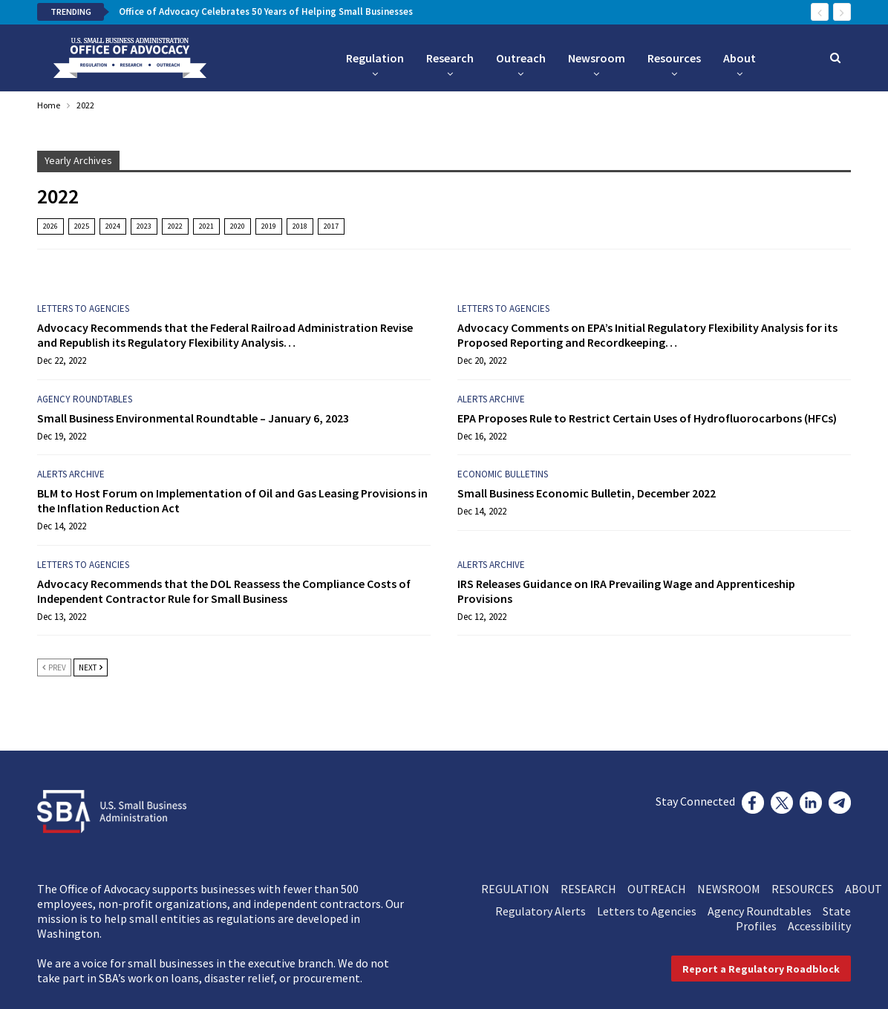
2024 (112, 226)
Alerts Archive (491, 399)
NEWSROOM (734, 888)
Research (450, 57)
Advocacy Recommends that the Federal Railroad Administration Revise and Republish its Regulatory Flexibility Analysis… (225, 335)
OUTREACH (662, 888)
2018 (300, 226)
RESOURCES (808, 888)
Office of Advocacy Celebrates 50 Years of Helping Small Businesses (266, 11)
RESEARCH (594, 888)
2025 (81, 226)
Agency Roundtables (84, 399)
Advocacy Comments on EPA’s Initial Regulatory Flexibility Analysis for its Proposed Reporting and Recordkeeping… (647, 335)
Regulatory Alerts (546, 911)
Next (90, 667)
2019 (268, 226)
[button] (761, 969)
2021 (206, 226)
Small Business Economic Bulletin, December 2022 (586, 493)
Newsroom (596, 57)
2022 (175, 226)
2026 (50, 226)
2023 (144, 226)
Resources (674, 57)
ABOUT (863, 888)
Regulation (375, 57)
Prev (54, 667)
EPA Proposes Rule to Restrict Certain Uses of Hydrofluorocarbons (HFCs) (647, 418)
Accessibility (819, 925)
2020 (237, 226)
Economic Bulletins (502, 474)
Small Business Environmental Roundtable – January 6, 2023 (193, 418)
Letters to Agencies (83, 308)
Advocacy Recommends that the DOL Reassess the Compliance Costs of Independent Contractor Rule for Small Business (224, 591)
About (739, 57)
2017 (331, 226)
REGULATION (521, 888)
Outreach (521, 57)
